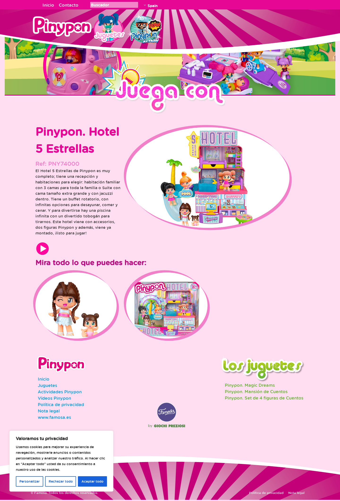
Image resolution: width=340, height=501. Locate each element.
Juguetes (108, 27)
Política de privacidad (61, 405)
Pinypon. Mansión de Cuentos (256, 392)
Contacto (68, 5)
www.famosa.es (54, 418)
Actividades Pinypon (60, 393)
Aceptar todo (92, 481)
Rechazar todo (61, 481)
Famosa (166, 421)
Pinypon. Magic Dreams (250, 386)
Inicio (48, 5)
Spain (152, 5)
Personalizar (29, 481)
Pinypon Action (145, 27)
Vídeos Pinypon (54, 399)
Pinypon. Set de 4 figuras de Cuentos (264, 399)
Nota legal (49, 412)
